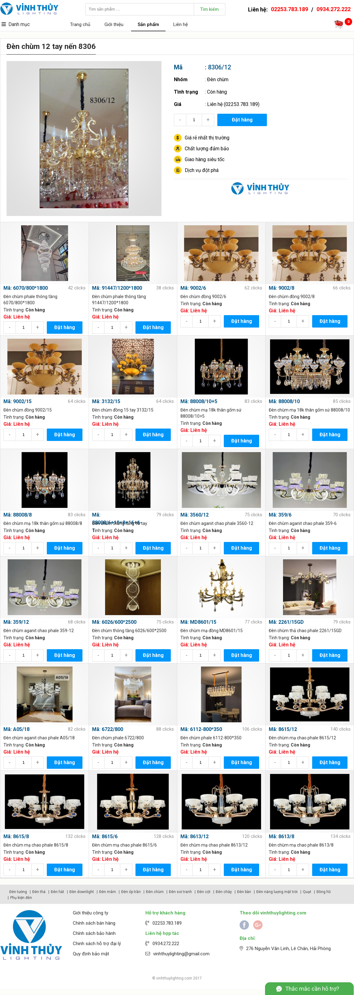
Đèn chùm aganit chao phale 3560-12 (216, 523)
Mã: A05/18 (16, 729)
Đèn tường (18, 892)
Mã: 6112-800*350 (201, 729)
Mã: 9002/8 (281, 288)
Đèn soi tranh (180, 892)
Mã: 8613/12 (194, 836)
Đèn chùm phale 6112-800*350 (210, 737)
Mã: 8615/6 (104, 836)
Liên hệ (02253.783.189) (233, 104)
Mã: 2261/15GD (286, 622)
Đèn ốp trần (131, 892)
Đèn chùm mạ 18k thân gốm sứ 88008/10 (309, 409)
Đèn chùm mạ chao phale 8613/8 (301, 845)
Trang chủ (80, 24)
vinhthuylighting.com (174, 978)
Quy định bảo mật (91, 954)
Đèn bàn (244, 892)
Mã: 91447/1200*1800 (117, 288)
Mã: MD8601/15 (198, 622)
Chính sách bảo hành (94, 933)
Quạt (307, 892)
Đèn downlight (81, 892)
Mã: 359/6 (280, 515)
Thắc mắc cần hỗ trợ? (312, 988)
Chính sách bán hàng (94, 923)
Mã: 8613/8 (281, 836)
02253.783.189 (289, 9)
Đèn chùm (217, 79)
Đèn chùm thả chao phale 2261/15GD (305, 630)
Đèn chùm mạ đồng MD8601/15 (211, 630)
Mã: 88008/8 (17, 515)
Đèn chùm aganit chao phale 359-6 (303, 523)
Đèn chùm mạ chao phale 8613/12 (214, 845)
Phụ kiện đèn (21, 898)
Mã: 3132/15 (106, 401)
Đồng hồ (323, 892)
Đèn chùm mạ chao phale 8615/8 (35, 845)
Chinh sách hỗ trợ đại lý (97, 943)
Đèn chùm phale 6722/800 (118, 737)
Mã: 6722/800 (107, 729)
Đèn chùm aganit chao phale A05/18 (39, 737)
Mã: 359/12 (16, 622)
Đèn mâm (107, 892)
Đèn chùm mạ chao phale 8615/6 (124, 845)
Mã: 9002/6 (193, 288)
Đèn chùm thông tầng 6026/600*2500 (129, 630)
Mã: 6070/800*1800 (25, 288)
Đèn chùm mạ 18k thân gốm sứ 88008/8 (42, 523)
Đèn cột (203, 892)
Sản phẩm (148, 24)
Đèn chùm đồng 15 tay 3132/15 (122, 409)
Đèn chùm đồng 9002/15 (27, 409)
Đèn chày (224, 892)
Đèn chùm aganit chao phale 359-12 (38, 630)
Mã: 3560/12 (194, 515)
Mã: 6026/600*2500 (114, 622)
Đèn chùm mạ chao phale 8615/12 (302, 737)
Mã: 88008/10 (284, 401)
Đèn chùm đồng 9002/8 (292, 296)
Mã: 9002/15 (17, 401)
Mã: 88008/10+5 (198, 401)
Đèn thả (39, 892)
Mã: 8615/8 (16, 836)
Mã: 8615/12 (283, 729)
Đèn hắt (57, 892)
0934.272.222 (333, 9)
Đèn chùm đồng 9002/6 (203, 296)
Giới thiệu (113, 24)
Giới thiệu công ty (90, 913)
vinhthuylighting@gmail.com (181, 954)
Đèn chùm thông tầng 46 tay (119, 523)
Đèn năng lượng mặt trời (277, 892)
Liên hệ (180, 24)
